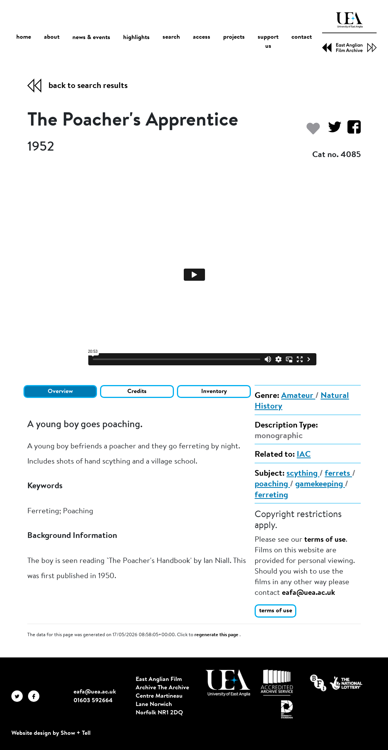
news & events (91, 37)
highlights (136, 37)
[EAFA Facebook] (35, 696)
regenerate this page (216, 635)
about (51, 37)
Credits (137, 391)
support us (268, 42)
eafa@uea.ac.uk (308, 593)
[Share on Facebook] (351, 130)
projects (234, 37)
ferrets (338, 474)
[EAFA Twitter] (19, 696)
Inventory (214, 391)
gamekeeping (320, 484)
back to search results (88, 86)
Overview (60, 391)
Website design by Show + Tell (51, 733)
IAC (304, 455)
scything (302, 474)
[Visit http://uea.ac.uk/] (228, 683)
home (23, 37)
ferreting (271, 495)
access (201, 37)
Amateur (298, 396)
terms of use (325, 540)
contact (301, 37)
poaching (272, 484)
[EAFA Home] (349, 32)
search (171, 37)
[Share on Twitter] (331, 130)
